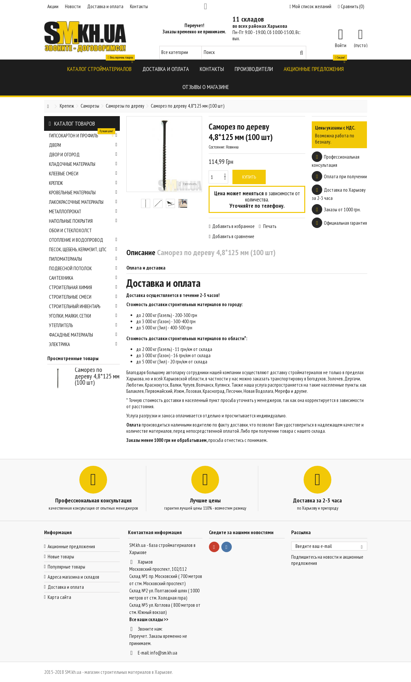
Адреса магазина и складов (73, 577)
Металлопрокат (83, 211)
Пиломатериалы (83, 259)
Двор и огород (83, 154)
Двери (83, 145)
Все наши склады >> (148, 619)
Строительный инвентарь (83, 306)
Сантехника (83, 278)
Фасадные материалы (83, 335)
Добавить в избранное (233, 226)
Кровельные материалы (83, 192)
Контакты (139, 6)
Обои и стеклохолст (70, 230)
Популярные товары (66, 567)
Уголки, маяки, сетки (83, 316)
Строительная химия (83, 287)
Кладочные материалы (83, 164)
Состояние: (217, 147)
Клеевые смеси (83, 173)
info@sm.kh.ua (163, 653)
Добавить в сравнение (233, 236)
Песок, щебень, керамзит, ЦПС (83, 249)
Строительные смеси (83, 297)
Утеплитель (83, 325)
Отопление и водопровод (83, 240)
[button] (99, 69)
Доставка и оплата (105, 6)
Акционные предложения (71, 546)
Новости (73, 6)
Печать (269, 226)
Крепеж (83, 183)
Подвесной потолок (83, 268)
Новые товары (61, 556)
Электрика (83, 344)
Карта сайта (59, 597)
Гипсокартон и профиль (83, 135)
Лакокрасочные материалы (83, 202)
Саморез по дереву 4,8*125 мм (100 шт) (97, 376)
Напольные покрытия (83, 221)
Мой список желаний (310, 6)
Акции (52, 6)
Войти (340, 44)
